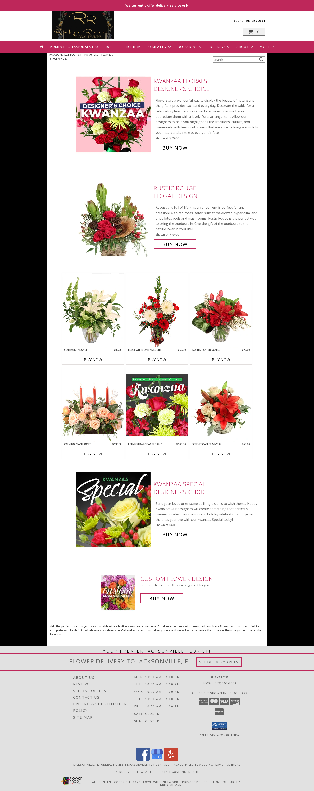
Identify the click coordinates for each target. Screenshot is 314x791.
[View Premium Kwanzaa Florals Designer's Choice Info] (157, 404)
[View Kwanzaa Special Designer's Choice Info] (113, 509)
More (267, 47)
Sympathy (159, 47)
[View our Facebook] (143, 759)
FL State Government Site (178, 772)
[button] (254, 32)
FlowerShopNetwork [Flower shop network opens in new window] (160, 782)
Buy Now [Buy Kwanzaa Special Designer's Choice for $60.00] (175, 534)
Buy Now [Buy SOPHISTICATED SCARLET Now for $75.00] (221, 359)
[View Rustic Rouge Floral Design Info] (113, 216)
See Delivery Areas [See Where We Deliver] (218, 662)
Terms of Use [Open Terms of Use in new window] (169, 784)
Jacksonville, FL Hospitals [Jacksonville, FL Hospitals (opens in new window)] (148, 764)
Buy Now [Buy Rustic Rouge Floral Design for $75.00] (175, 244)
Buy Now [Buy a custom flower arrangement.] (161, 598)
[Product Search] (235, 59)
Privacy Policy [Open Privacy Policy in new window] (194, 782)
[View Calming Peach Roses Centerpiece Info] (93, 404)
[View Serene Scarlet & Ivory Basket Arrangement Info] (221, 404)
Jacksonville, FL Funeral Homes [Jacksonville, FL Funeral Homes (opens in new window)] (98, 764)
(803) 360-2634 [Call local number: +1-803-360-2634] (254, 21)
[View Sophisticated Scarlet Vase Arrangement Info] (221, 310)
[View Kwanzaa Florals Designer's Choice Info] (113, 114)
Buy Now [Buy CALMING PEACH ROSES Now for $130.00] (93, 454)
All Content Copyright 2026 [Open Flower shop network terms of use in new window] (116, 782)
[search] (261, 59)
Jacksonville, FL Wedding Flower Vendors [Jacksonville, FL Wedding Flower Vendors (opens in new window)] (207, 764)
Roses (111, 47)
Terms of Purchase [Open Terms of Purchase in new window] (228, 782)
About (245, 47)
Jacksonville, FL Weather (135, 772)
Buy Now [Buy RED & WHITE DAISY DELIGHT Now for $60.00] (157, 359)
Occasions (190, 47)
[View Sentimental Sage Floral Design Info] (93, 310)
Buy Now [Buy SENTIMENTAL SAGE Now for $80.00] (93, 359)
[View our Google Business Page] (157, 759)
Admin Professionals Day (74, 47)
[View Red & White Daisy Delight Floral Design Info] (157, 310)
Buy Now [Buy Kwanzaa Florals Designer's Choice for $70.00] (175, 147)
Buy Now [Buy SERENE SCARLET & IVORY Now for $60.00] (221, 454)
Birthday (132, 47)
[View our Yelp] (171, 759)
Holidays (219, 47)
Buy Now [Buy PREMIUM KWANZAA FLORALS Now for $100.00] (157, 454)
